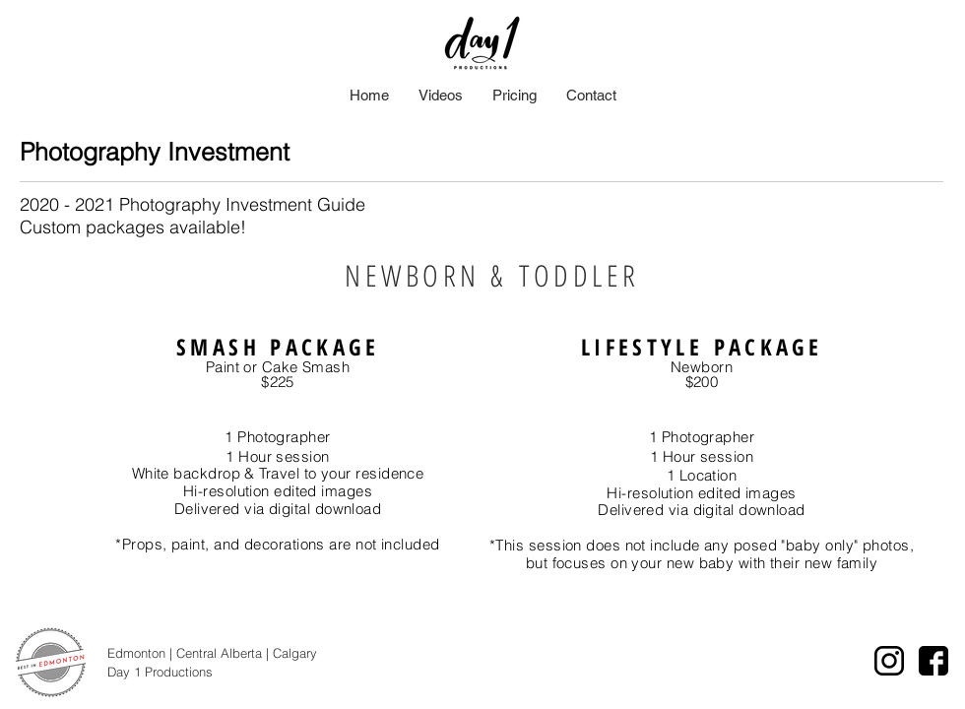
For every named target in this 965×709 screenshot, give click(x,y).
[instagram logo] (889, 661)
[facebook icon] (933, 661)
